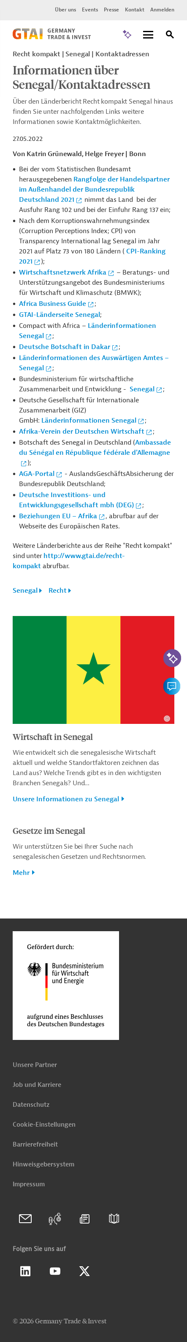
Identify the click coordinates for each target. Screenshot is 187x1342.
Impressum (29, 1184)
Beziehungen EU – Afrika (58, 516)
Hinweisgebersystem (43, 1164)
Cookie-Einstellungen (44, 1125)
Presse (111, 9)
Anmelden (162, 9)
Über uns (65, 9)
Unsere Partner (35, 1065)
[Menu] (148, 35)
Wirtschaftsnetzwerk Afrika (62, 272)
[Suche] (170, 36)
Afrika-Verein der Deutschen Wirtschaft (81, 431)
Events (90, 9)
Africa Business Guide (52, 304)
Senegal (142, 389)
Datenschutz (31, 1105)
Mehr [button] (21, 873)
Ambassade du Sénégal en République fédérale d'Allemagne (95, 447)
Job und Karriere (37, 1085)
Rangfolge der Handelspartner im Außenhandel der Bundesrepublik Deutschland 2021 (94, 189)
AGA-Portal (36, 474)
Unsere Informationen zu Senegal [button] (66, 799)
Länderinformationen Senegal (88, 420)
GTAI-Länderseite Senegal (59, 315)
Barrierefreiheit (35, 1145)
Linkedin (25, 1271)
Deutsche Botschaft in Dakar (64, 347)
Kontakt (134, 9)
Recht (58, 590)
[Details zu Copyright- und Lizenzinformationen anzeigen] (167, 718)
